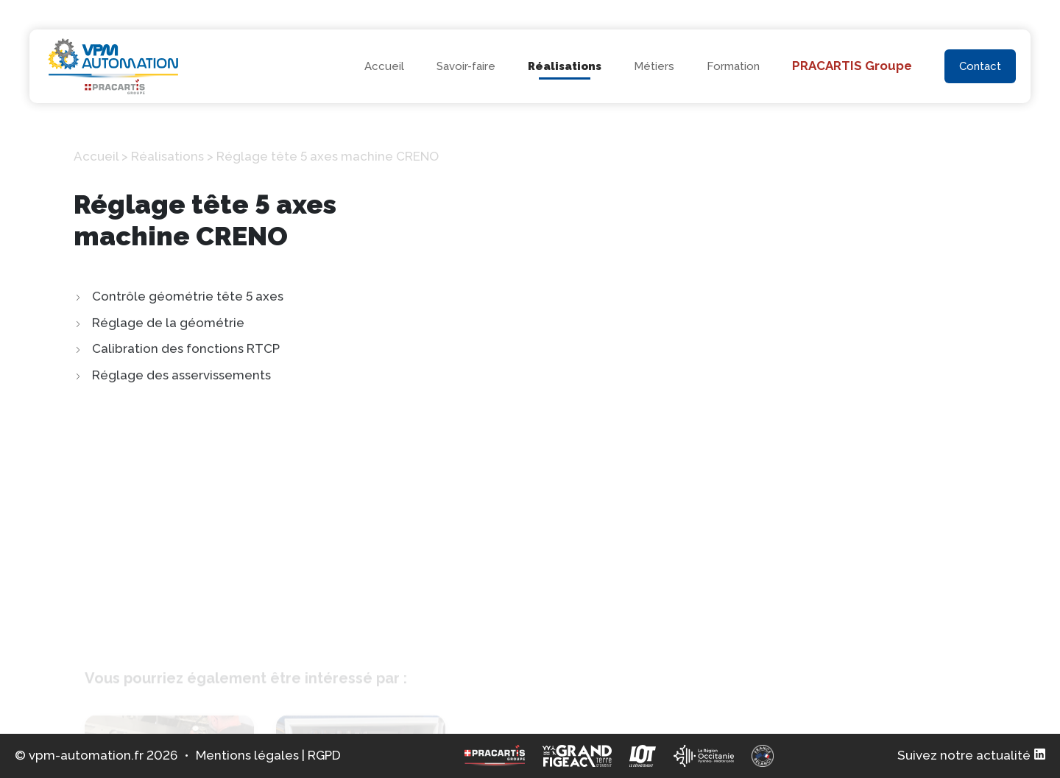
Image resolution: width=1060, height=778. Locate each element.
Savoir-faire (466, 66)
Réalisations (564, 66)
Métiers (654, 66)
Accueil (384, 66)
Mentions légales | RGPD (268, 755)
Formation (733, 66)
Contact (980, 66)
